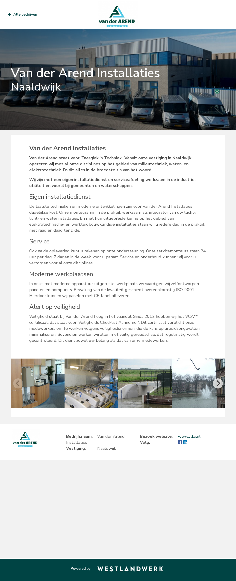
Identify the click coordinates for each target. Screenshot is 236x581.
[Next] (218, 383)
